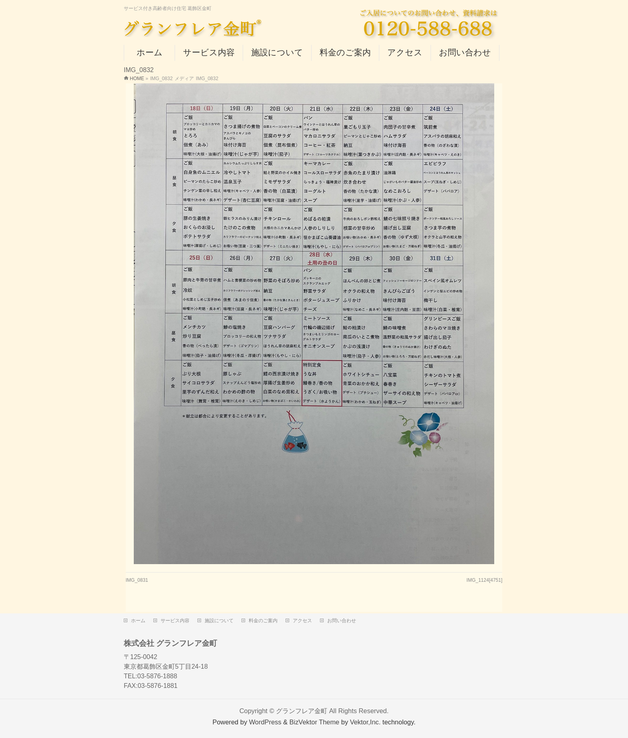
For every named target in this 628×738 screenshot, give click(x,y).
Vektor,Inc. (365, 720)
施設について (219, 619)
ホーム (138, 619)
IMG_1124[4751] (484, 580)
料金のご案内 (263, 619)
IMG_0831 (137, 580)
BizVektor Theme (315, 720)
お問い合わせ (341, 619)
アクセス (302, 619)
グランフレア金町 (301, 709)
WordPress (265, 720)
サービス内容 (175, 619)
